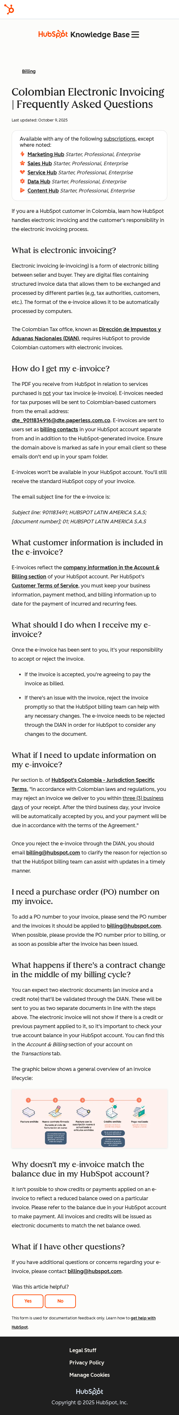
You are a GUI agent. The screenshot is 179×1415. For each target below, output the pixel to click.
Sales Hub (40, 163)
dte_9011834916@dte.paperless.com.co (61, 420)
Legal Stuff (82, 1350)
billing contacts (59, 429)
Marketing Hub (46, 154)
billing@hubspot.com (53, 853)
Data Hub (39, 182)
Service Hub (42, 172)
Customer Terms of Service (45, 586)
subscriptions (119, 139)
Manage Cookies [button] (89, 1375)
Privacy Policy (86, 1363)
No (60, 1301)
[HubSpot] (9, 9)
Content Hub (43, 191)
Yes (28, 1301)
